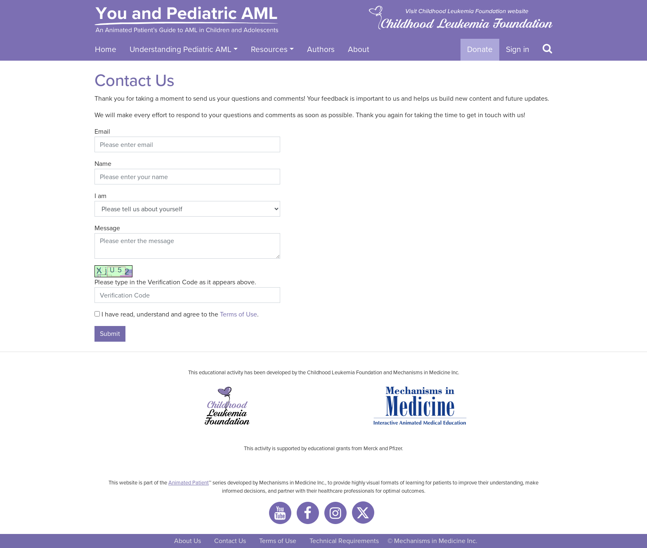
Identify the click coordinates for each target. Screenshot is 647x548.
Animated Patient (188, 483)
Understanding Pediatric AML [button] (180, 49)
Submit (110, 333)
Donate (480, 49)
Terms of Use (238, 314)
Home (105, 49)
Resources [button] (269, 49)
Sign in (517, 49)
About (358, 49)
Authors (321, 49)
